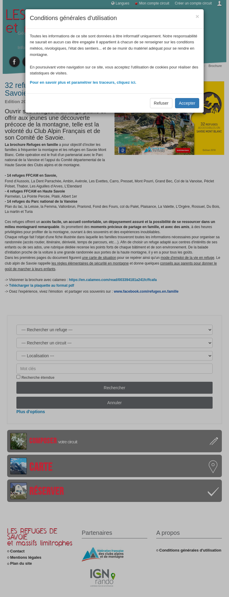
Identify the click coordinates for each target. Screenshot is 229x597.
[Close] (197, 16)
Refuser (161, 103)
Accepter (187, 103)
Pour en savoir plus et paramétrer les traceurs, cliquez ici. (83, 82)
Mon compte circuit (154, 3)
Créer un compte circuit (193, 3)
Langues (122, 3)
